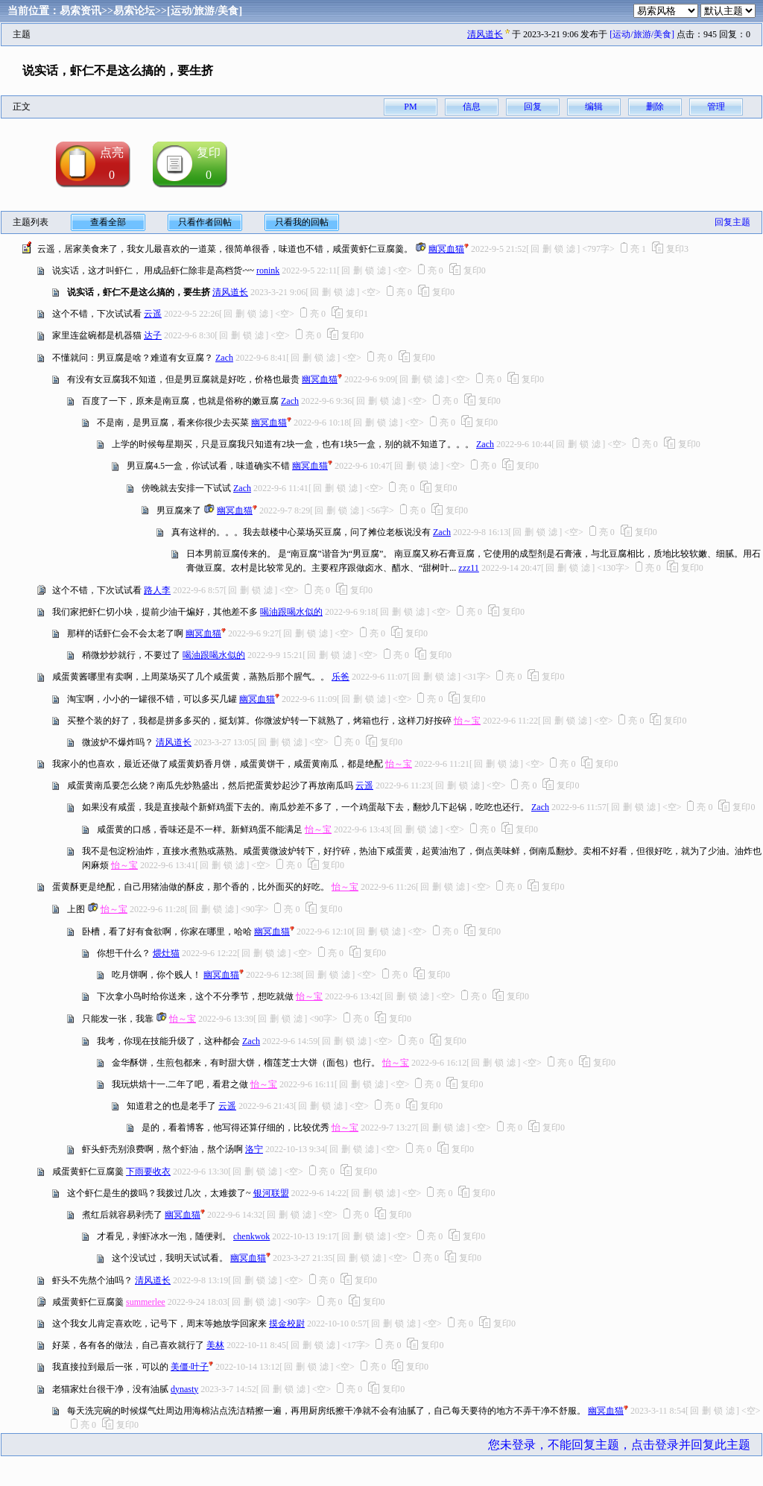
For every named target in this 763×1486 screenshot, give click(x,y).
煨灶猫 (166, 953)
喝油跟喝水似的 (291, 612)
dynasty (184, 1389)
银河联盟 (271, 1193)
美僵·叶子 (190, 1367)
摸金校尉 (287, 1323)
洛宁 (254, 1149)
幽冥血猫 (446, 249)
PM (410, 106)
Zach (224, 357)
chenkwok (251, 1236)
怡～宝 (467, 720)
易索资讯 (80, 10)
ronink (267, 270)
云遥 (153, 314)
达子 (153, 335)
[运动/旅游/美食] (204, 10)
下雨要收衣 (148, 1171)
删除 (655, 106)
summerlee (145, 1302)
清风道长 (485, 34)
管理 (716, 106)
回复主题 (732, 222)
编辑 (594, 106)
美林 (215, 1345)
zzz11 (468, 568)
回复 (533, 106)
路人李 (157, 590)
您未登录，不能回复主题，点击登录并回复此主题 (619, 1444)
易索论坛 (134, 10)
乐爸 (340, 676)
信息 (472, 106)
